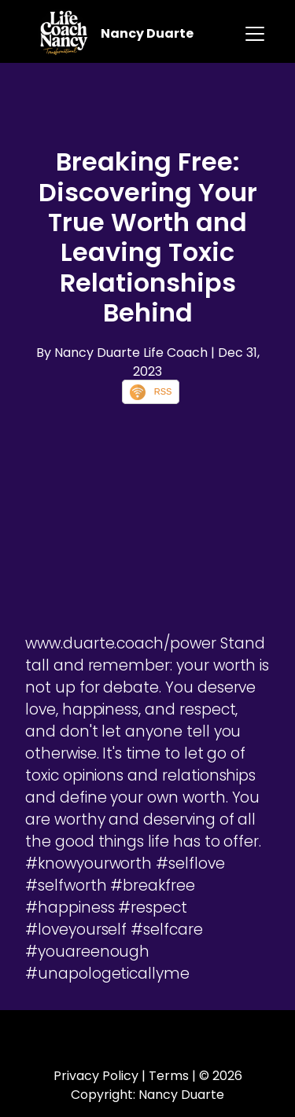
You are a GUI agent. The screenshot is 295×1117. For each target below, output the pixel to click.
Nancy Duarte (147, 33)
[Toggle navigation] (255, 34)
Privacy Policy (95, 1076)
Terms (169, 1076)
